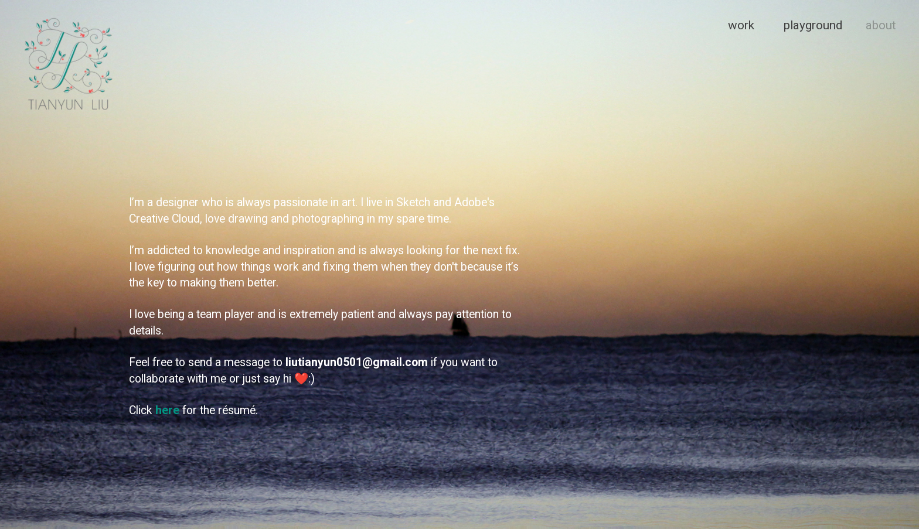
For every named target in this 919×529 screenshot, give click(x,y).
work (741, 25)
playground (813, 25)
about (881, 25)
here (167, 410)
